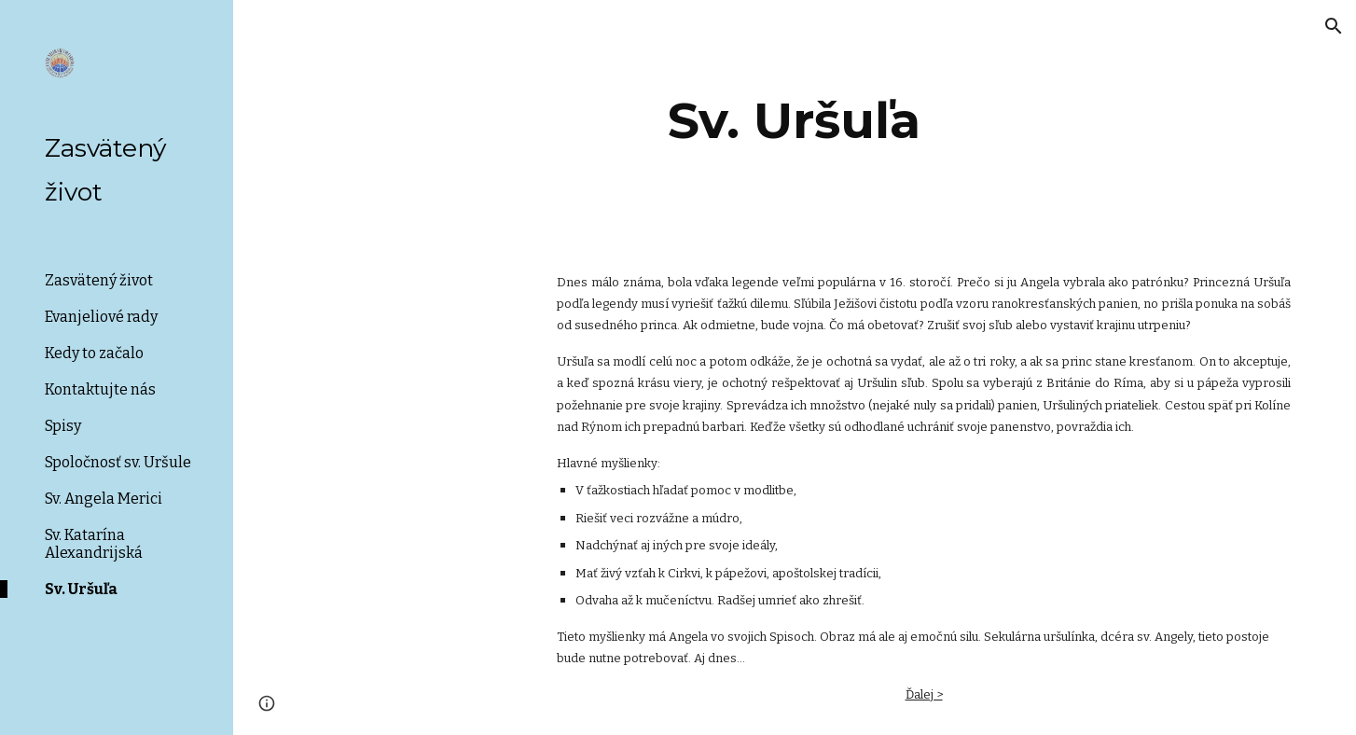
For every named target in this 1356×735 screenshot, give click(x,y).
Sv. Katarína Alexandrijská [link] (94, 544)
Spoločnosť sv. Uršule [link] (118, 462)
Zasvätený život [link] (99, 280)
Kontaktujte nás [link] (100, 389)
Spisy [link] (63, 426)
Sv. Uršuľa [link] (81, 589)
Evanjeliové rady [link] (101, 317)
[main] (795, 121)
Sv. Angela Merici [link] (103, 498)
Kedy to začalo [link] (94, 353)
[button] (1333, 26)
